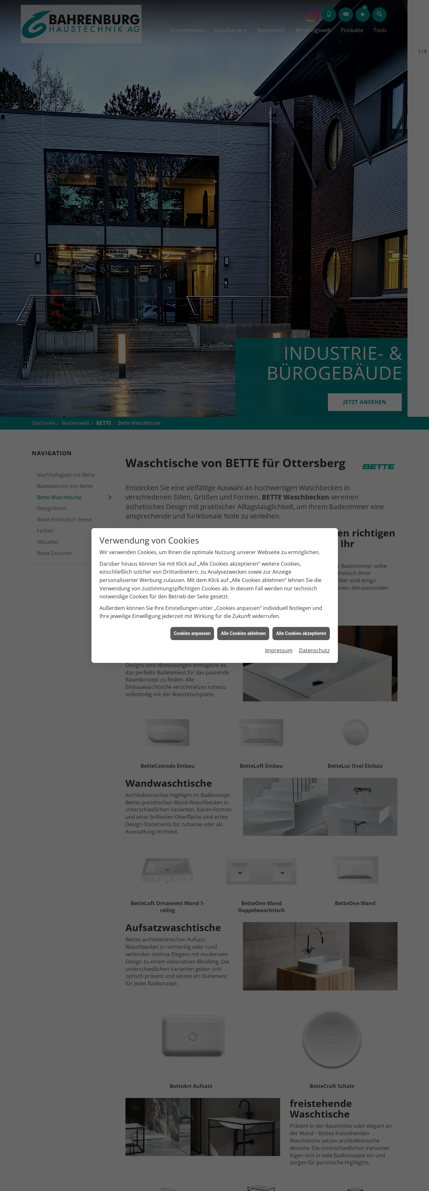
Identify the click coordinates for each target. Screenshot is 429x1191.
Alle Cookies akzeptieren (301, 633)
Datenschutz (314, 650)
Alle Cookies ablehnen (243, 633)
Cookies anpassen (192, 633)
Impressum (279, 650)
